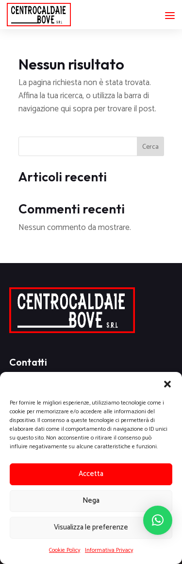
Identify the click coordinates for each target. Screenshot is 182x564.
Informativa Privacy (109, 550)
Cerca (150, 147)
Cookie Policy (64, 550)
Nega (91, 500)
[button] (167, 384)
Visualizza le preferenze (91, 527)
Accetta (91, 474)
